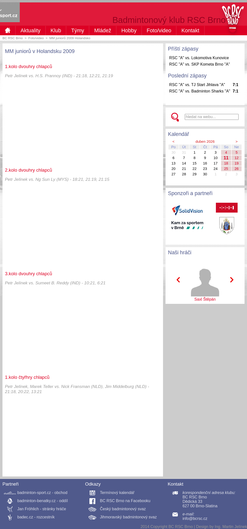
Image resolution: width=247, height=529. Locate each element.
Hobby (129, 31)
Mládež (102, 31)
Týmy (77, 31)
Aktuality (31, 31)
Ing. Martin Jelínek (231, 527)
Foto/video (159, 31)
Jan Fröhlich (28, 509)
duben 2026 (204, 142)
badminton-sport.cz (34, 493)
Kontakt (190, 31)
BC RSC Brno (12, 38)
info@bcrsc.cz (195, 518)
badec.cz (25, 517)
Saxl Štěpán (205, 299)
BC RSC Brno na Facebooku (125, 501)
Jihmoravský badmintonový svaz (128, 517)
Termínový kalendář (117, 493)
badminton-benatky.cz (36, 501)
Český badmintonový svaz (123, 509)
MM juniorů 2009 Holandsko (69, 38)
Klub (56, 31)
